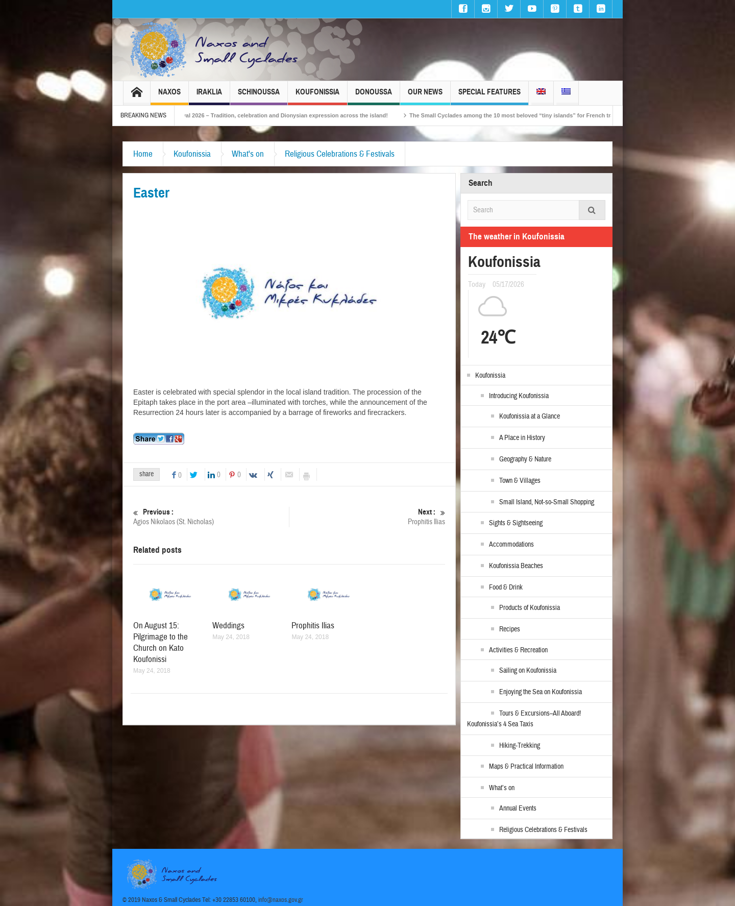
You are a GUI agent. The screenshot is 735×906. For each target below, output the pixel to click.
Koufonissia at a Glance (529, 416)
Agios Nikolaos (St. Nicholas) (211, 517)
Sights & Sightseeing (516, 523)
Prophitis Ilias (367, 517)
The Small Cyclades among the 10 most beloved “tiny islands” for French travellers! (538, 115)
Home (143, 154)
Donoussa (374, 96)
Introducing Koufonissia (519, 396)
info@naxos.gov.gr (280, 900)
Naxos (169, 96)
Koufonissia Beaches (516, 566)
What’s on (501, 788)
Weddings (228, 625)
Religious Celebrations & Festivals (340, 154)
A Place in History (522, 438)
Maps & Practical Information (526, 766)
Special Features (489, 96)
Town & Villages (520, 480)
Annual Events (517, 808)
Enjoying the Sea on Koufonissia (540, 692)
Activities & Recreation (518, 650)
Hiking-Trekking (519, 745)
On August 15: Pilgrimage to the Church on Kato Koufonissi (160, 642)
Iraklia (209, 96)
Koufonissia (317, 96)
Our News (425, 96)
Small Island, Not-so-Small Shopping (546, 502)
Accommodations (511, 544)
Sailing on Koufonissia (527, 670)
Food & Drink (506, 587)
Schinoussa (258, 96)
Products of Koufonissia (529, 608)
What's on (248, 154)
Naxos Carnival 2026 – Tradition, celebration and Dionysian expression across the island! (285, 115)
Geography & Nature (525, 459)
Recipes (509, 629)
